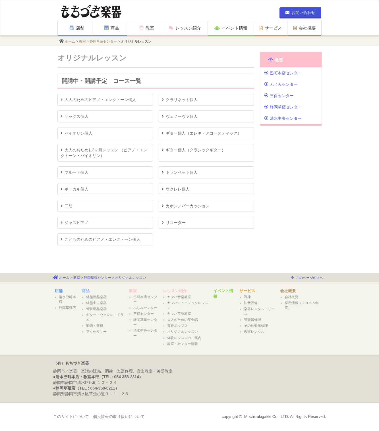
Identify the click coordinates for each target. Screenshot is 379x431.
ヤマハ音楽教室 (179, 297)
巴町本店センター (283, 73)
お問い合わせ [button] (300, 12)
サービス (271, 28)
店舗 (77, 28)
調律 (247, 297)
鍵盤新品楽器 (96, 297)
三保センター (279, 95)
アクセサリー (96, 332)
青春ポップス (177, 326)
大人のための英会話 (182, 320)
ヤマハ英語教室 (179, 314)
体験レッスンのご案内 (184, 338)
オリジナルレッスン (182, 332)
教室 (146, 28)
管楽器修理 (252, 320)
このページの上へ (307, 278)
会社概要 (304, 28)
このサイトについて (71, 416)
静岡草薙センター (103, 41)
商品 (111, 28)
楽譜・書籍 (94, 326)
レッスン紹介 (185, 28)
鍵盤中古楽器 (96, 303)
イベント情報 (230, 28)
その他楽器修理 (256, 326)
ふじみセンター (281, 84)
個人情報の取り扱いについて (119, 416)
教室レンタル (254, 332)
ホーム (70, 41)
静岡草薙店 (67, 308)
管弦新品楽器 (96, 309)
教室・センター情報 (182, 344)
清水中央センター (283, 118)
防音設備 (251, 303)
